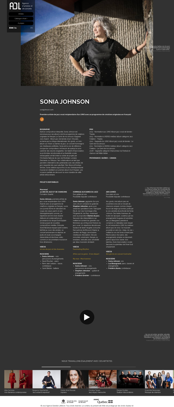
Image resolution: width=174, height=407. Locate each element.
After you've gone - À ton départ (86, 254)
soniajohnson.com (46, 110)
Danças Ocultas (122, 390)
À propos (21, 23)
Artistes (21, 14)
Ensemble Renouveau (152, 390)
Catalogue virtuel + (21, 18)
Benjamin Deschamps (40, 390)
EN (31, 28)
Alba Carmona (9, 390)
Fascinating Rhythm (81, 249)
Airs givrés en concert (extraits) (118, 254)
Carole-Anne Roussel (68, 390)
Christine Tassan (94, 390)
